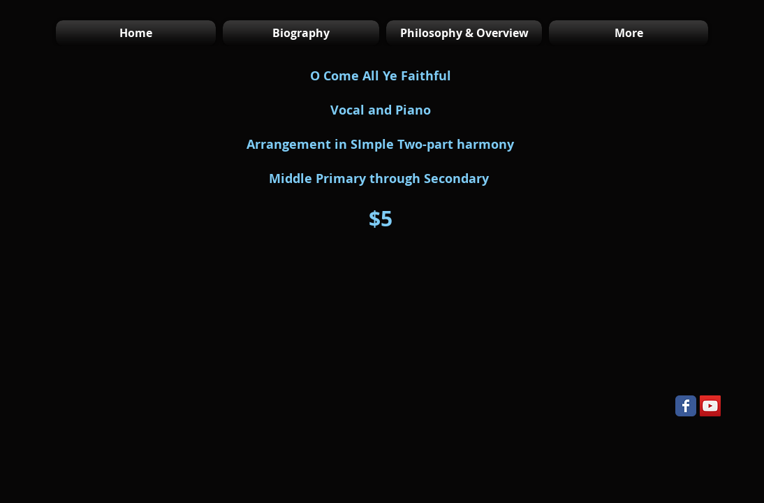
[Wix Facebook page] (685, 405)
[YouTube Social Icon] (710, 405)
